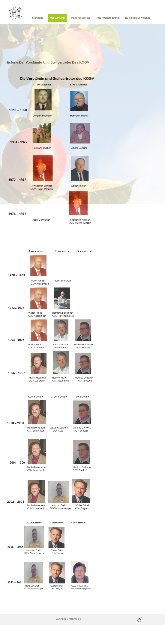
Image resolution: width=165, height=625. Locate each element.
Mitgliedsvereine (80, 17)
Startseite (37, 17)
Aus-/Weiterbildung (108, 17)
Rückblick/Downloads (137, 17)
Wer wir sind (57, 17)
